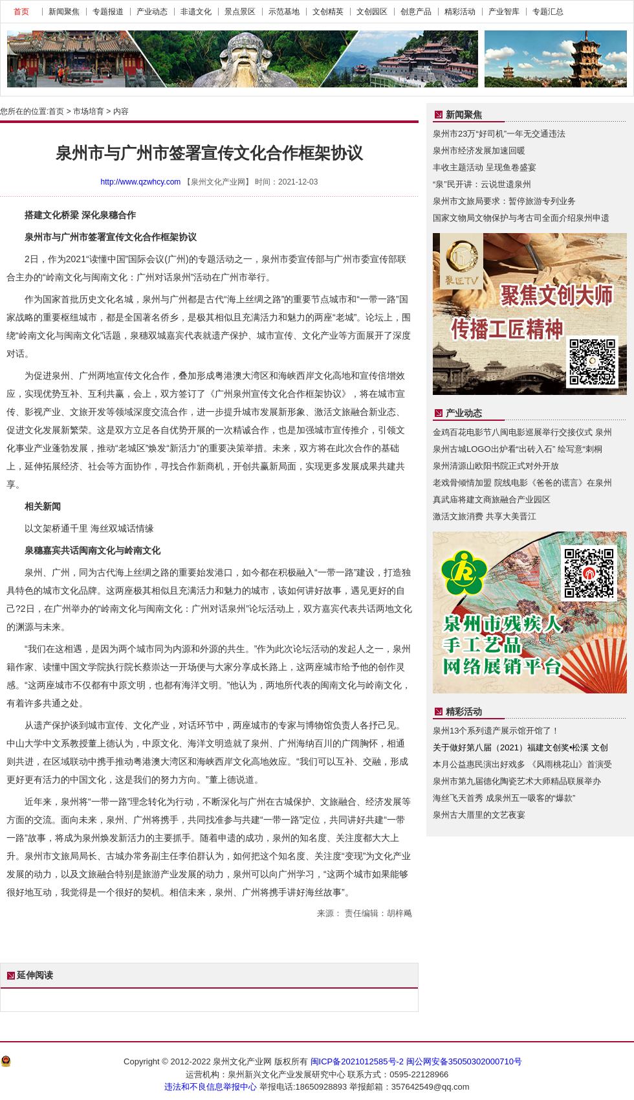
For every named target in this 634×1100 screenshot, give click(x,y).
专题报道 (108, 11)
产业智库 (503, 11)
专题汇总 (547, 11)
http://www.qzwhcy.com (141, 181)
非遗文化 (196, 11)
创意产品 (416, 11)
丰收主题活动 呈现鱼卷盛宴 (484, 167)
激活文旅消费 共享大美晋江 (484, 516)
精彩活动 (460, 11)
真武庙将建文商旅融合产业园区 (492, 499)
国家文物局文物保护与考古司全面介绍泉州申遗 (521, 218)
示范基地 (284, 11)
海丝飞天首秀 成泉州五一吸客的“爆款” (504, 798)
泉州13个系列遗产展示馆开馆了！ (496, 730)
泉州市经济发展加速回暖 (479, 150)
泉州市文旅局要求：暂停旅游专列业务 (504, 201)
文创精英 (328, 11)
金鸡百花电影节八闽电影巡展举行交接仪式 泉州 (522, 432)
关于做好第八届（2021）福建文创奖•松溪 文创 (520, 747)
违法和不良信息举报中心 (210, 1087)
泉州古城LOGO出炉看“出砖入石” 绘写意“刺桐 (517, 449)
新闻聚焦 (64, 11)
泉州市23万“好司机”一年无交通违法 (499, 134)
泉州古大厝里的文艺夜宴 (479, 815)
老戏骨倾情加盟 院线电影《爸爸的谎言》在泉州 (522, 483)
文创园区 (372, 11)
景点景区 (240, 11)
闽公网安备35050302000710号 (464, 1061)
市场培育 (88, 111)
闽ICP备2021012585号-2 (357, 1061)
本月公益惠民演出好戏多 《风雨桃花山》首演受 (522, 764)
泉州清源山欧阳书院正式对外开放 (496, 466)
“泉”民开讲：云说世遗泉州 (482, 184)
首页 (21, 11)
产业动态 (152, 11)
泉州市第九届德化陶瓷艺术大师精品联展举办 (517, 781)
